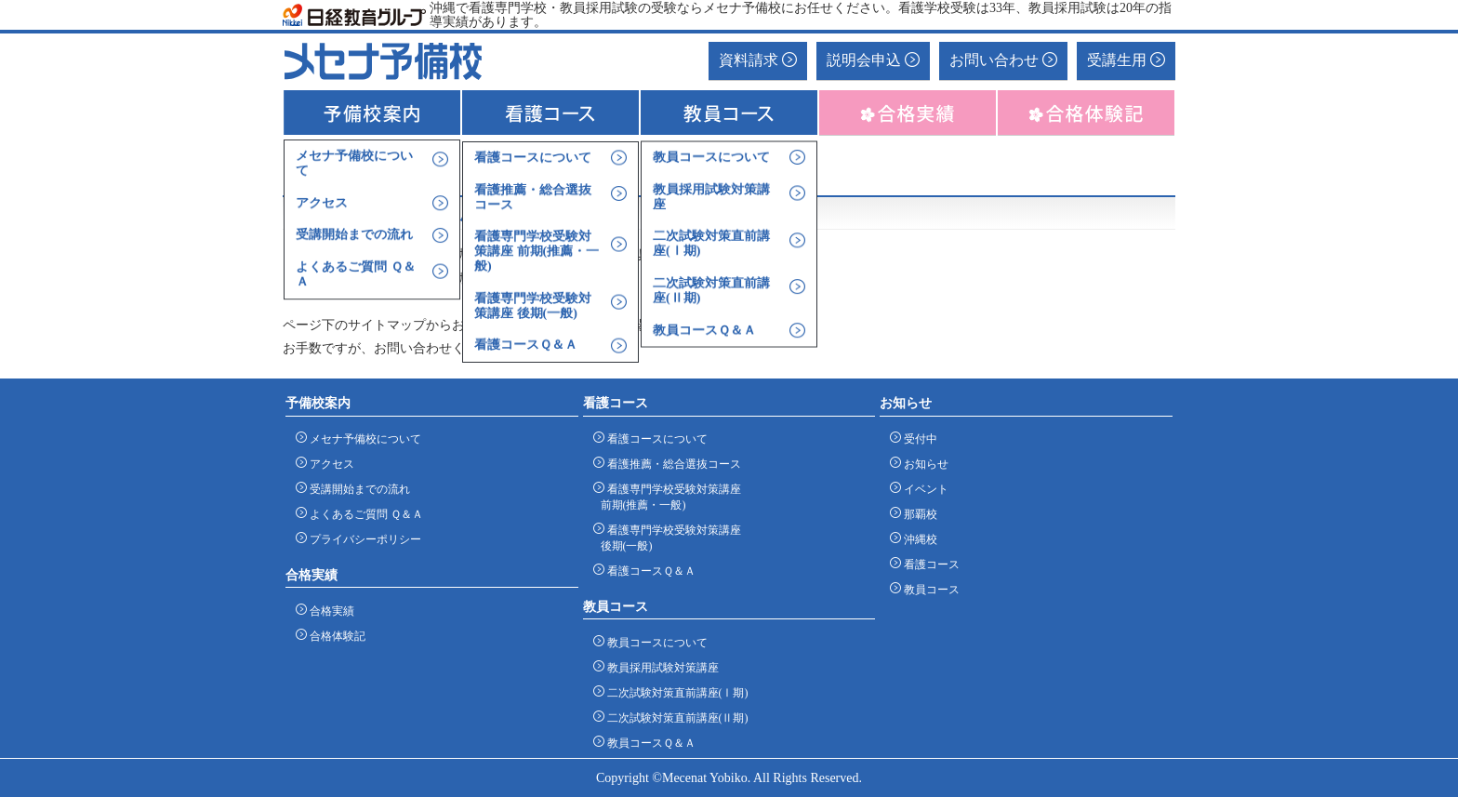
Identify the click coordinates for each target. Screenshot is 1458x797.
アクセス (328, 464)
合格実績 (328, 611)
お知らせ (922, 464)
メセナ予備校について (362, 438)
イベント (922, 489)
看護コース (928, 564)
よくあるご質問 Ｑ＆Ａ (363, 514)
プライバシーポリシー (362, 539)
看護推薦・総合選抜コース (671, 464)
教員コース (928, 589)
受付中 (917, 438)
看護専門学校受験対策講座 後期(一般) (671, 537)
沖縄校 (917, 539)
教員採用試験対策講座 (660, 667)
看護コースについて (654, 438)
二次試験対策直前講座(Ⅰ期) (675, 692)
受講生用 (1126, 60)
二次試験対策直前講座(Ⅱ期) (675, 717)
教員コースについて (654, 642)
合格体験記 (334, 636)
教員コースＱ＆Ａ (648, 743)
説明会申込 (873, 60)
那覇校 (917, 514)
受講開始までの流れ (356, 489)
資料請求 (758, 60)
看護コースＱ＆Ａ (648, 571)
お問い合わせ (1003, 60)
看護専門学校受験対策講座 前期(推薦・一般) (671, 496)
